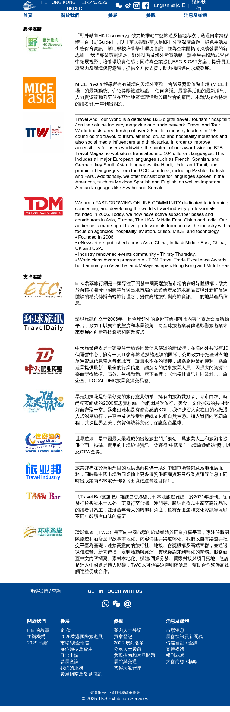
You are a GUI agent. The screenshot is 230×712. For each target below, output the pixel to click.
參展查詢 (69, 661)
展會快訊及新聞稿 (184, 636)
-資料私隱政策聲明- (125, 692)
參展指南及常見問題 (81, 674)
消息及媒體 (195, 15)
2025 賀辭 (37, 642)
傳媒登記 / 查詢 (181, 642)
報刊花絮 (175, 655)
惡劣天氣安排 (127, 667)
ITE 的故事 (38, 630)
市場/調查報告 (74, 642)
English (161, 5)
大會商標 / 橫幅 (181, 661)
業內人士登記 (127, 630)
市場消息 (175, 630)
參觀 (150, 15)
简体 (175, 5)
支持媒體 (175, 649)
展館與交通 (125, 661)
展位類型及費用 (76, 649)
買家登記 (123, 636)
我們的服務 (71, 667)
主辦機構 (36, 636)
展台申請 (69, 655)
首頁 (27, 15)
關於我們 (70, 15)
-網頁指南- (98, 692)
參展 (112, 15)
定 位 (65, 630)
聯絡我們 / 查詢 (45, 591)
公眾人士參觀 (127, 649)
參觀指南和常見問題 (134, 655)
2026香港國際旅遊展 (81, 636)
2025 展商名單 (129, 642)
